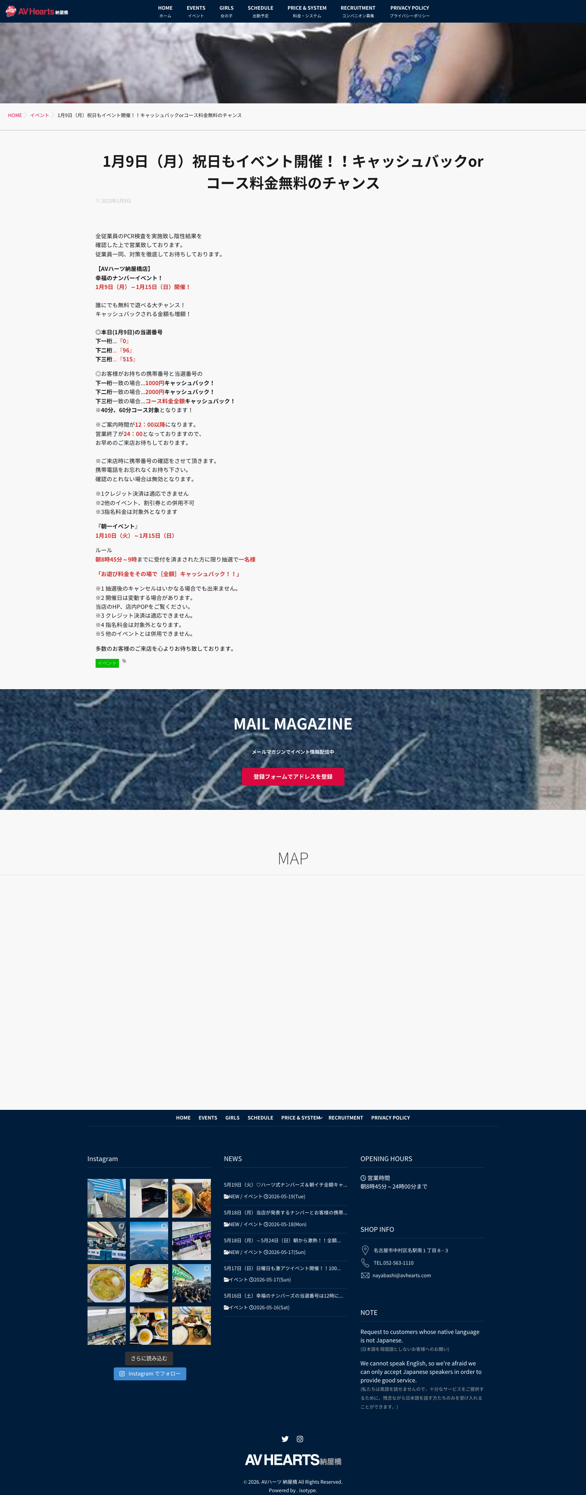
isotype (307, 1481)
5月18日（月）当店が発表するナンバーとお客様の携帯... (285, 1212)
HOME (165, 13)
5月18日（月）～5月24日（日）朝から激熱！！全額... (282, 1240)
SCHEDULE (260, 13)
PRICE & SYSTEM (307, 13)
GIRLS (226, 13)
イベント (107, 663)
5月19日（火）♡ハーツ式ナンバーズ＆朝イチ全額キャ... (285, 1185)
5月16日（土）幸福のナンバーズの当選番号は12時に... (283, 1296)
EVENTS (196, 13)
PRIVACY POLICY (410, 13)
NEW (234, 1196)
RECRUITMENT (358, 13)
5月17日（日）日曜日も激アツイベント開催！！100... (282, 1268)
